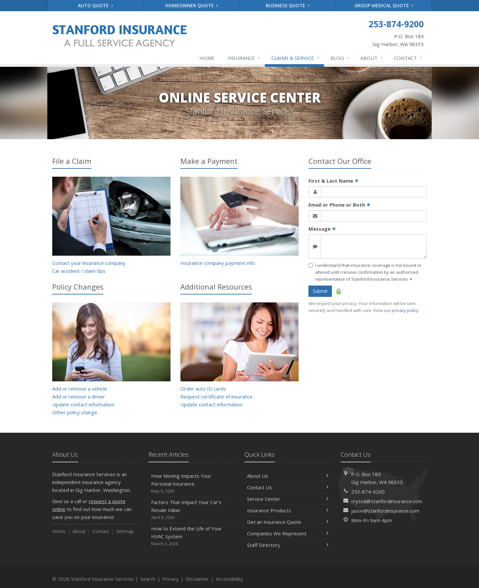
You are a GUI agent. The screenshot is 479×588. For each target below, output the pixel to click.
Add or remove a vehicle (79, 388)
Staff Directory (287, 545)
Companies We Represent (287, 533)
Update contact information (83, 404)
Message (322, 228)
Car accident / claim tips (78, 271)
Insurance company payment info (217, 263)
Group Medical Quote (383, 5)
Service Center (287, 499)
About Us (287, 476)
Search (147, 578)
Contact (408, 58)
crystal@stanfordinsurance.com (386, 501)
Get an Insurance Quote (287, 522)
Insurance (244, 58)
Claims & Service (295, 58)
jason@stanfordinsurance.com (385, 510)
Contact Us (287, 487)
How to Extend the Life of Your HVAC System (191, 536)
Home (207, 58)
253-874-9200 (368, 491)
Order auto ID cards (203, 388)
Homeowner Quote (191, 5)
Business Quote (287, 5)
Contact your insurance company (88, 263)
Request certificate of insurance (216, 396)
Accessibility (229, 578)
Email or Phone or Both (339, 204)
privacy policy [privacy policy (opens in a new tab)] (405, 310)
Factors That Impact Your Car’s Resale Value (191, 510)
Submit (320, 291)
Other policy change (74, 412)
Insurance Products (287, 510)
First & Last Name (333, 180)
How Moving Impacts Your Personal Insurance (191, 484)
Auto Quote (95, 5)
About (371, 58)
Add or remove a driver (78, 396)
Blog (340, 58)
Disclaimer (197, 578)
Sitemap (125, 531)
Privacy (170, 578)
